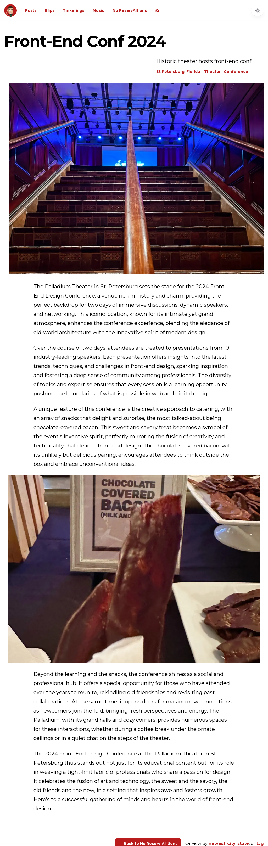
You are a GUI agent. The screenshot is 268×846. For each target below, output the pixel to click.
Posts (30, 10)
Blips (49, 10)
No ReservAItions (130, 10)
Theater (212, 71)
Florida (193, 71)
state (243, 843)
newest (217, 843)
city (231, 843)
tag (260, 843)
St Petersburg (170, 71)
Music (98, 10)
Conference (236, 71)
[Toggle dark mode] (257, 10)
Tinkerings (73, 10)
